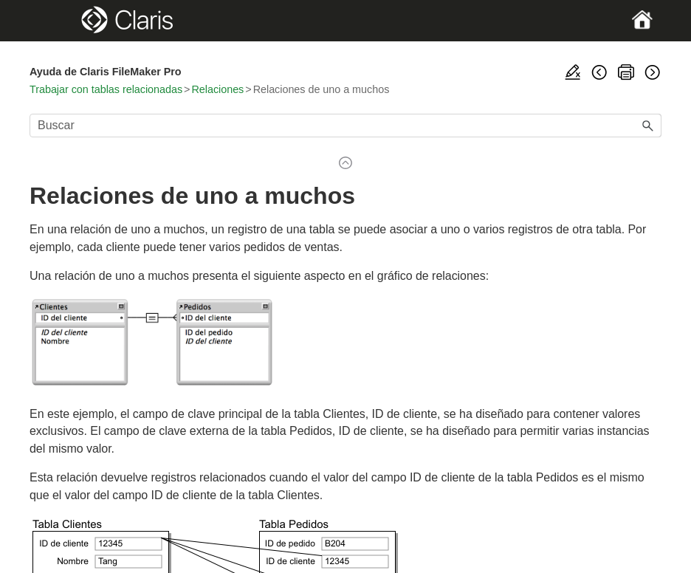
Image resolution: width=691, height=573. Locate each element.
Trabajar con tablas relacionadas (106, 89)
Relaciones (217, 89)
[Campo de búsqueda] (345, 125)
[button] (648, 125)
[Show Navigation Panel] (60, 20)
